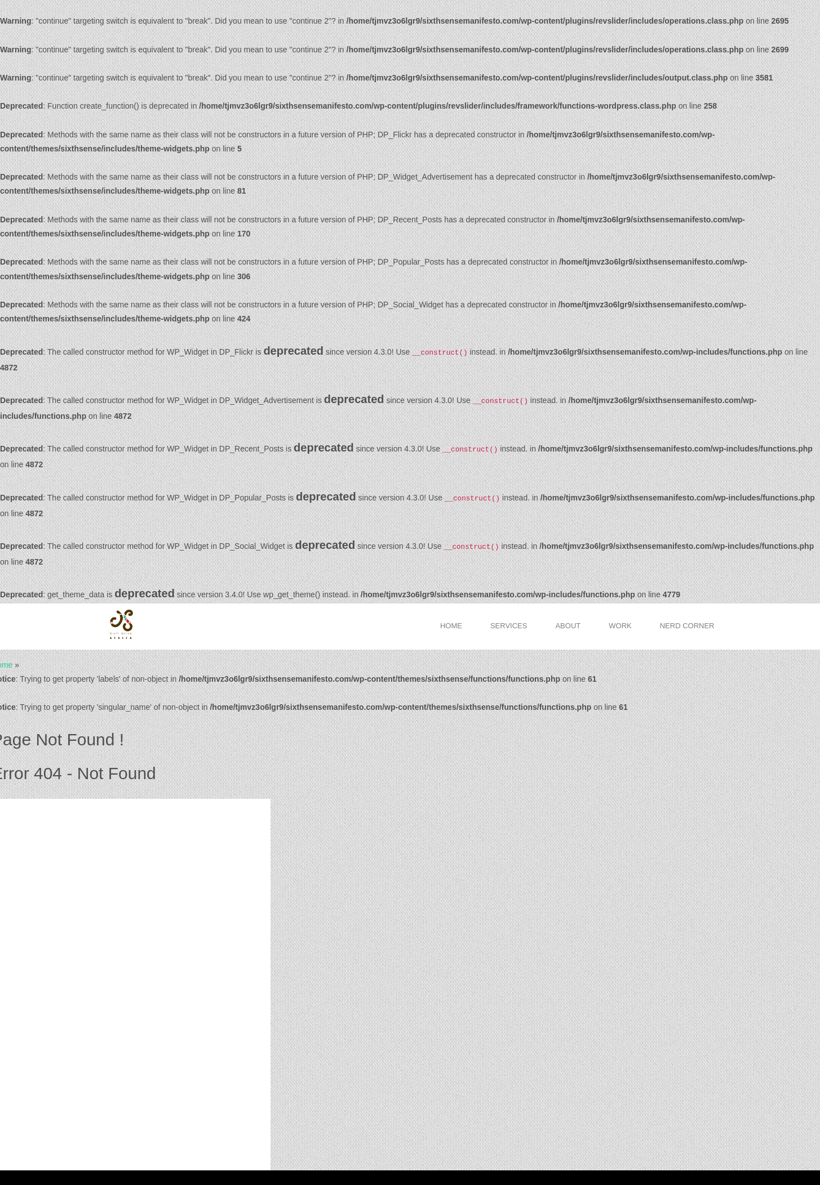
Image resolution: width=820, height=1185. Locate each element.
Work (620, 625)
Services (509, 625)
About (567, 625)
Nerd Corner (687, 625)
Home (451, 625)
